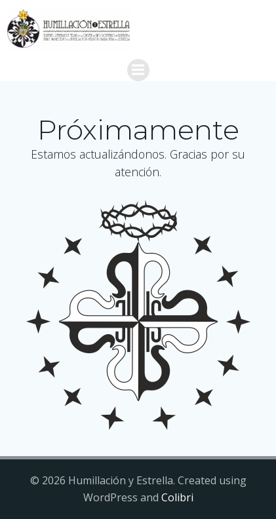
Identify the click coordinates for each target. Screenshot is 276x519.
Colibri (177, 497)
